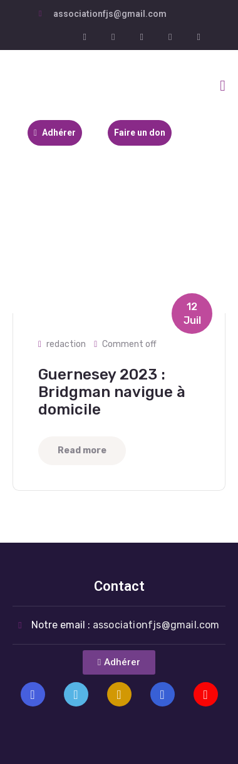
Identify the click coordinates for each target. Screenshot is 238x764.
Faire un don (139, 133)
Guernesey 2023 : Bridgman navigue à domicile (111, 392)
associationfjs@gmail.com (110, 14)
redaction (66, 344)
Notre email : (125, 625)
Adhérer (55, 133)
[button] (119, 662)
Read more (82, 450)
